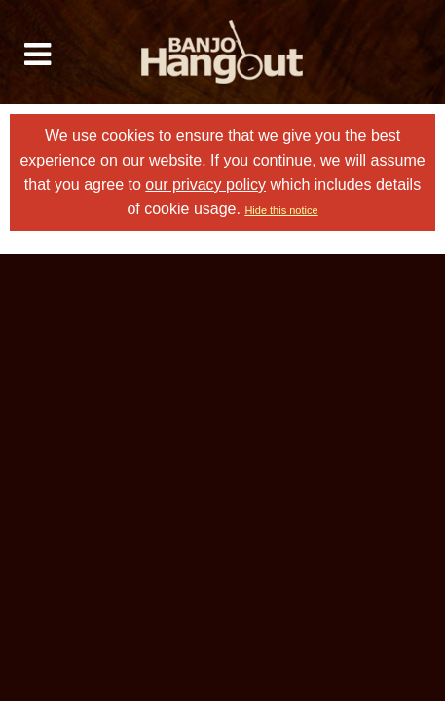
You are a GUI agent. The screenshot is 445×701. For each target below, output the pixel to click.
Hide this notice (280, 210)
